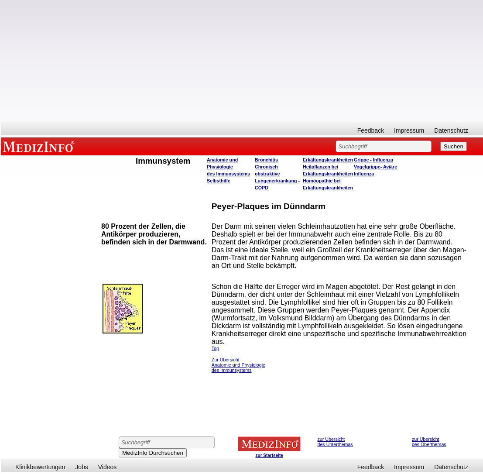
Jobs (81, 467)
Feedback (370, 130)
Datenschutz (451, 130)
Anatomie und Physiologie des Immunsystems (228, 166)
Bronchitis (266, 159)
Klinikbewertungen (40, 467)
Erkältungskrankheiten (328, 159)
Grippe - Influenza (373, 159)
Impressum (409, 130)
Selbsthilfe (218, 180)
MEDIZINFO (40, 146)
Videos (107, 467)
